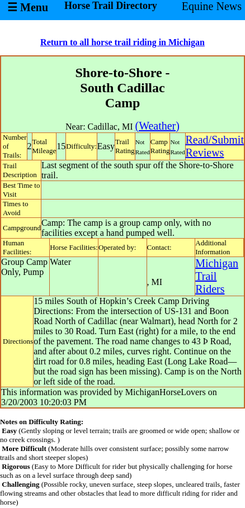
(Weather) (157, 126)
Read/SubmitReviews (215, 146)
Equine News (212, 6)
